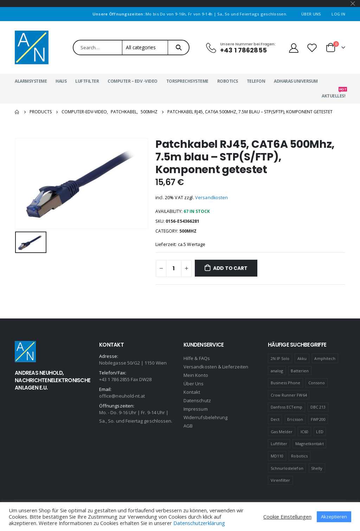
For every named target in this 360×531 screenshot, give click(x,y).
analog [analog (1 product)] (277, 370)
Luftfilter (87, 81)
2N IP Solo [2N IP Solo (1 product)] (280, 358)
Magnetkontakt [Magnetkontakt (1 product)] (309, 443)
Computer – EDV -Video (133, 81)
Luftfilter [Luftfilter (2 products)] (279, 443)
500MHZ (188, 231)
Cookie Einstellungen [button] (287, 516)
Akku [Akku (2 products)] (302, 358)
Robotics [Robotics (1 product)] (299, 456)
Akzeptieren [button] (334, 516)
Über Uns (311, 14)
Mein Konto (196, 375)
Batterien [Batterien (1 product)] (300, 370)
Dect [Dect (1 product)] (275, 419)
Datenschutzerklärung (199, 522)
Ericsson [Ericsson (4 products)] (295, 419)
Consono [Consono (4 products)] (316, 382)
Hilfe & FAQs (197, 358)
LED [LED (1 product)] (319, 431)
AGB (188, 426)
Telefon (256, 81)
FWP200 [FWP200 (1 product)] (318, 419)
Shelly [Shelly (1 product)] (316, 468)
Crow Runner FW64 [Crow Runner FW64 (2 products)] (289, 395)
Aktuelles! (333, 94)
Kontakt (192, 392)
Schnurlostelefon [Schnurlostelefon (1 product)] (287, 468)
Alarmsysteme (31, 81)
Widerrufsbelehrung (205, 417)
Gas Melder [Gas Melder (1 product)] (282, 431)
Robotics (227, 81)
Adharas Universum (296, 81)
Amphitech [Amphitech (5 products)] (324, 358)
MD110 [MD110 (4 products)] (277, 456)
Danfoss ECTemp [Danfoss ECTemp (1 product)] (287, 407)
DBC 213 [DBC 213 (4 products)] (318, 407)
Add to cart (230, 268)
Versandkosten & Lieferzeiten (216, 367)
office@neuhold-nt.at (122, 396)
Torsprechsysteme (187, 81)
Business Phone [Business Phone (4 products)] (286, 382)
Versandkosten (211, 198)
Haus (61, 81)
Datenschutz (197, 400)
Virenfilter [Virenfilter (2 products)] (280, 480)
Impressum (196, 409)
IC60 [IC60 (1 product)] (304, 431)
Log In (338, 14)
